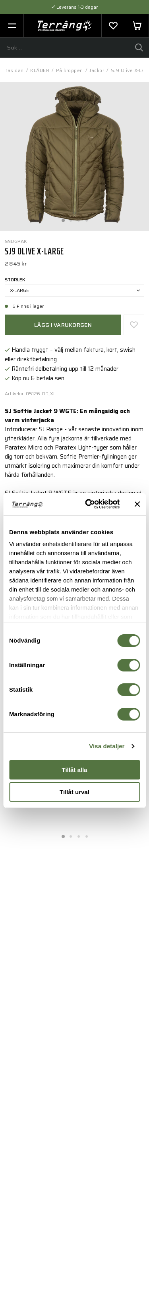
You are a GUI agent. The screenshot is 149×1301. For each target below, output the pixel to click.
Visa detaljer (106, 746)
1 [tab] (63, 218)
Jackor (96, 70)
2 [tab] (71, 218)
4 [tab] (87, 218)
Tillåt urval (74, 792)
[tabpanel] (74, 156)
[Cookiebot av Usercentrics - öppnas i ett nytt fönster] (89, 504)
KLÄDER (39, 70)
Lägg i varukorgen (63, 325)
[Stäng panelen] (137, 504)
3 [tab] (79, 218)
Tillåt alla (74, 769)
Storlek (15, 279)
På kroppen (69, 70)
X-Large (75, 290)
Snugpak (16, 241)
